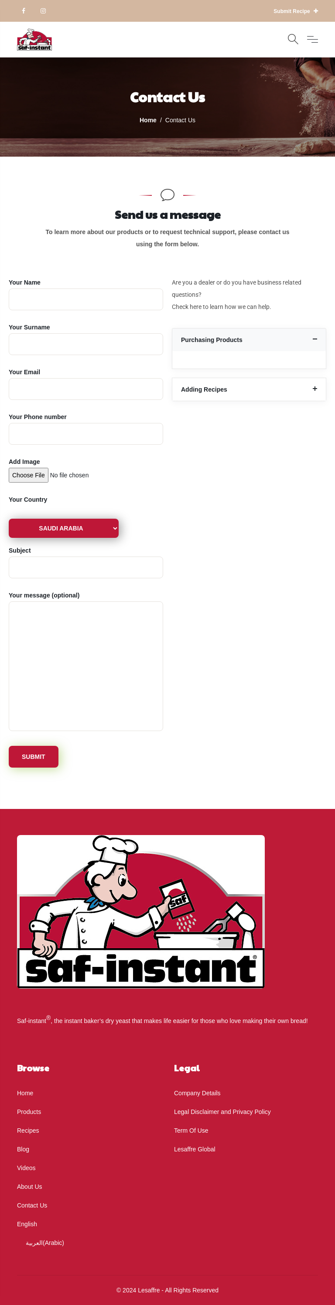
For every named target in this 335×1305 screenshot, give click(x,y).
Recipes (28, 1130)
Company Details (197, 1093)
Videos (26, 1167)
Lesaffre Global (194, 1149)
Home (25, 1093)
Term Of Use (191, 1130)
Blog (23, 1149)
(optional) (86, 662)
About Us (29, 1186)
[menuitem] (89, 1224)
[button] (249, 340)
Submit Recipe (295, 11)
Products (29, 1111)
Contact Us (32, 1205)
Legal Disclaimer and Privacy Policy (222, 1111)
